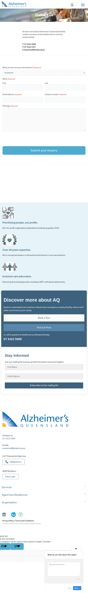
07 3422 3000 (13, 339)
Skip (69, 588)
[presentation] (21, 139)
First (4, 83)
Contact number (55, 94)
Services (7, 487)
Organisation (9, 502)
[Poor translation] (17, 546)
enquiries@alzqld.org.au (34, 50)
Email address (12, 94)
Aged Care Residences (14, 494)
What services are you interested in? (22, 67)
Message (10, 106)
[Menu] (83, 5)
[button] (44, 385)
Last (46, 83)
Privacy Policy (8, 521)
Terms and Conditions (24, 521)
